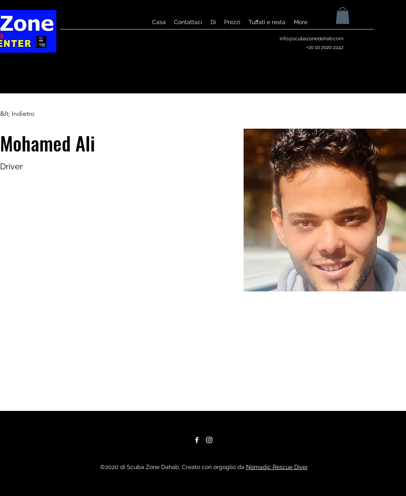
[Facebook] (197, 440)
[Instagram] (209, 440)
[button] (343, 15)
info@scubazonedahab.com (311, 39)
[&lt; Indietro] (17, 114)
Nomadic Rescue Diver (277, 467)
